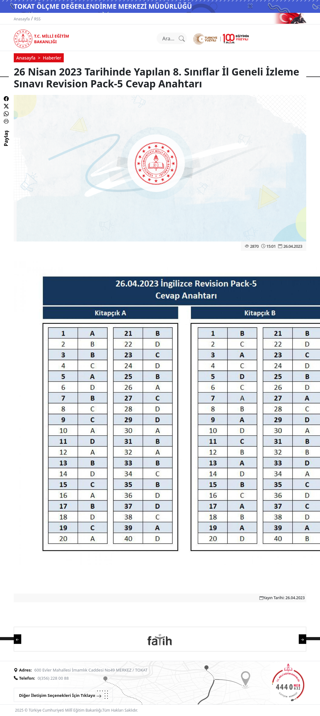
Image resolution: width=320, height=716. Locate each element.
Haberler (52, 58)
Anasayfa (22, 19)
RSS (37, 19)
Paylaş (5, 143)
